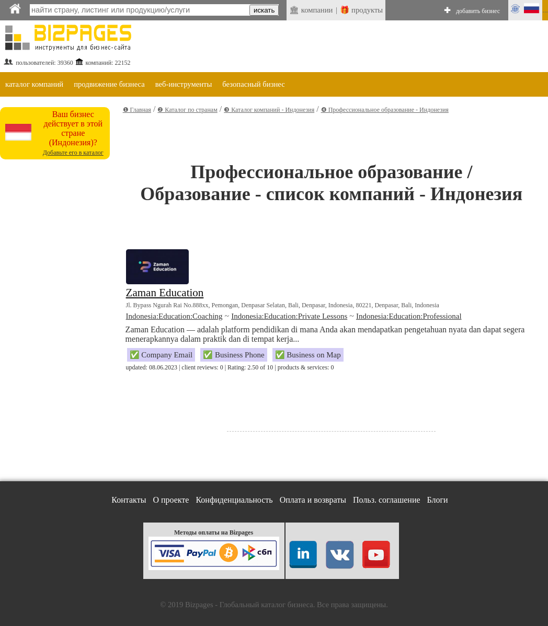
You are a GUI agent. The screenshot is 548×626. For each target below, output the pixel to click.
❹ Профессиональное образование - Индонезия (385, 109)
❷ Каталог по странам (187, 109)
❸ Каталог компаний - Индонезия (269, 109)
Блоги (437, 499)
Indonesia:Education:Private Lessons (289, 316)
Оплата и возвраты (313, 499)
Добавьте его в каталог (73, 152)
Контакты (128, 499)
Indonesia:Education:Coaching (174, 316)
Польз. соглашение (386, 499)
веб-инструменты (183, 84)
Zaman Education (165, 292)
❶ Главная (137, 109)
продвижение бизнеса (109, 84)
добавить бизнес (478, 11)
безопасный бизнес (253, 84)
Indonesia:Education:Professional (409, 316)
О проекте (171, 499)
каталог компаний (34, 84)
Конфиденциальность (234, 499)
